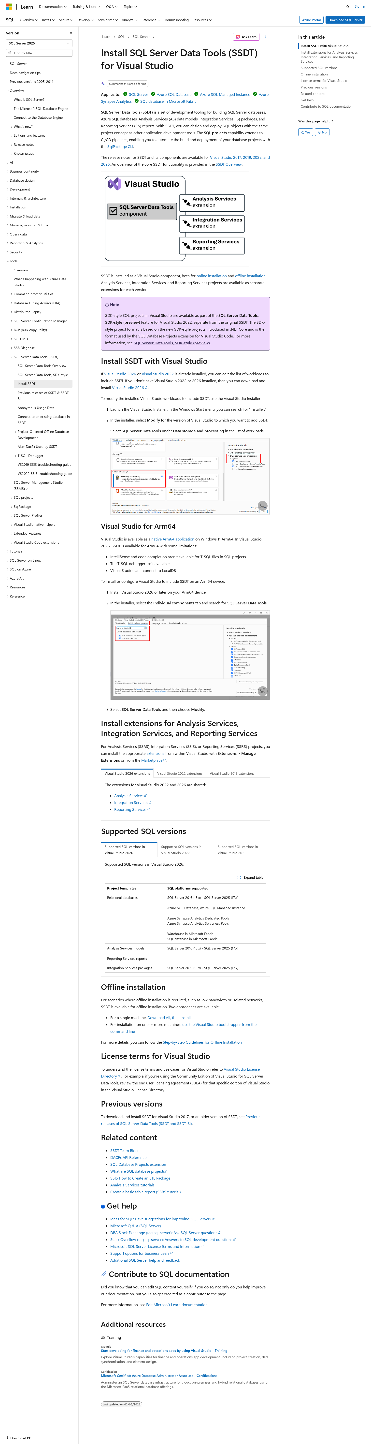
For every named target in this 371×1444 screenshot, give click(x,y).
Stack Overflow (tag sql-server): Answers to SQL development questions (171, 1239)
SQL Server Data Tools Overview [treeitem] (42, 365)
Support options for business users (140, 1253)
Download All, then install (169, 1017)
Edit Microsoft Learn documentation (177, 1304)
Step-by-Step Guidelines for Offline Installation (202, 1042)
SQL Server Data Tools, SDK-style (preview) (172, 342)
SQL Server (141, 36)
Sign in (360, 6)
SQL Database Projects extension (138, 1164)
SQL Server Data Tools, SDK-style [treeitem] (43, 374)
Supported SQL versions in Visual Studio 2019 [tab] (238, 849)
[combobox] (39, 43)
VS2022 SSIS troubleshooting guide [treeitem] (45, 473)
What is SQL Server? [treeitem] (29, 99)
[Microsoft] (9, 6)
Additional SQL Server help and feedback (145, 1260)
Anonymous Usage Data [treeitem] (36, 407)
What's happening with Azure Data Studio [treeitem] (40, 282)
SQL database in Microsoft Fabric (168, 101)
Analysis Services (128, 795)
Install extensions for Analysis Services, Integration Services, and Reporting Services (329, 56)
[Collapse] (71, 33)
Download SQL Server (345, 19)
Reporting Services (130, 809)
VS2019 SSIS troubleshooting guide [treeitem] (44, 464)
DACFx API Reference (128, 1157)
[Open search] (348, 6)
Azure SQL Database (174, 94)
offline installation (250, 275)
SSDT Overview (229, 164)
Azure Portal (311, 19)
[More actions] (265, 37)
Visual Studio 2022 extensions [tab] (179, 773)
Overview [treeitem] (21, 270)
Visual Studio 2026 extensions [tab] (127, 773)
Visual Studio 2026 (120, 373)
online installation (212, 275)
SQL (121, 36)
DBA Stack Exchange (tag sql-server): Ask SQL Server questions (163, 1232)
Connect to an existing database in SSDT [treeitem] (44, 419)
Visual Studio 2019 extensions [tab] (232, 773)
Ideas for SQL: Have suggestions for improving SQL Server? (160, 1218)
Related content (313, 93)
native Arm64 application (172, 538)
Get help (307, 100)
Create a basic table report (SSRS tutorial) (145, 1191)
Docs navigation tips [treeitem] (25, 72)
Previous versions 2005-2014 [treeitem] (31, 81)
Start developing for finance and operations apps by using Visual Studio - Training (164, 1350)
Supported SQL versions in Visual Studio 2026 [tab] (125, 849)
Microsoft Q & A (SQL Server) (135, 1225)
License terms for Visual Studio (324, 80)
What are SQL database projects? (138, 1171)
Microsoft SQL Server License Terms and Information (155, 1246)
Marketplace (151, 760)
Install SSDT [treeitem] (26, 383)
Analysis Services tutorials (132, 1184)
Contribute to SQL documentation (327, 106)
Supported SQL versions (319, 67)
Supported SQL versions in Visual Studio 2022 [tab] (181, 849)
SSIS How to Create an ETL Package (140, 1178)
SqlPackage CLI (120, 146)
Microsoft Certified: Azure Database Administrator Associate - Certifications (159, 1375)
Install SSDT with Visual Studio (324, 46)
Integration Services (131, 802)
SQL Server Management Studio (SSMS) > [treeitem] (38, 485)
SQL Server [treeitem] (18, 63)
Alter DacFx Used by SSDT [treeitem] (37, 446)
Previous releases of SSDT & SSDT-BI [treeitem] (44, 395)
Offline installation (314, 74)
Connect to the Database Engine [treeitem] (38, 117)
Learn (106, 36)
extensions (155, 753)
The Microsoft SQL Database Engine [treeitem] (41, 108)
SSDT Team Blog (124, 1150)
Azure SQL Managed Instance (225, 94)
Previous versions (314, 87)
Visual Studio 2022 (158, 373)
